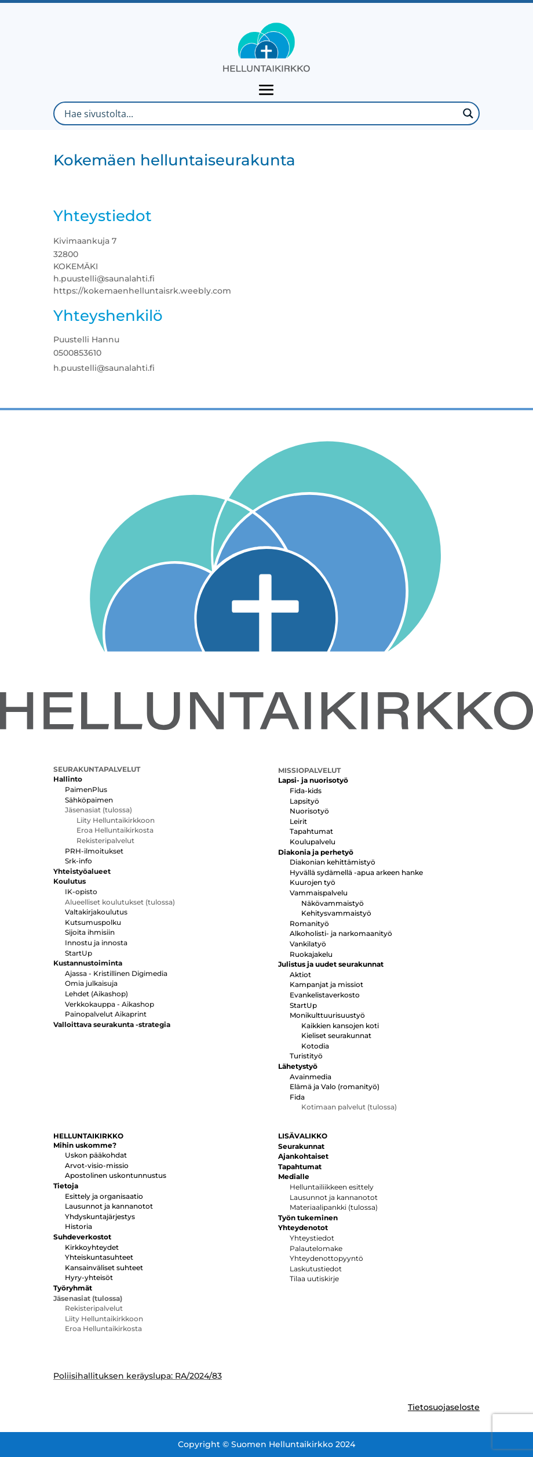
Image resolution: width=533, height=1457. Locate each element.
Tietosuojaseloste (444, 1407)
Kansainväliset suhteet (104, 1267)
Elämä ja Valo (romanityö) (334, 1086)
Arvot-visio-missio (97, 1165)
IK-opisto (81, 891)
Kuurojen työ (312, 882)
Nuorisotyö (309, 811)
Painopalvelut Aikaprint (106, 1014)
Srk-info (78, 860)
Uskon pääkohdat (96, 1155)
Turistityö (306, 1055)
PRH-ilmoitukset (94, 851)
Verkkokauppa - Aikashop (109, 1004)
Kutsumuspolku (93, 922)
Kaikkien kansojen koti (340, 1025)
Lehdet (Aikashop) (96, 993)
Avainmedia (310, 1076)
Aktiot (300, 974)
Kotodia (315, 1046)
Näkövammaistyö (332, 903)
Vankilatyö (308, 943)
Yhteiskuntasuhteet (99, 1257)
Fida (297, 1097)
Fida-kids (306, 790)
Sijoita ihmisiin (90, 932)
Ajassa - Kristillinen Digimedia (116, 973)
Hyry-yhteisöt (89, 1277)
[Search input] (259, 113)
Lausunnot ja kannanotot (109, 1206)
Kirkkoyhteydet (92, 1247)
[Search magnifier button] (468, 113)
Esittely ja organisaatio (104, 1196)
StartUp (78, 953)
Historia (78, 1226)
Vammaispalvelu (319, 892)
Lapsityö (304, 801)
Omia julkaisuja (91, 983)
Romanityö (309, 923)
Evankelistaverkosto (325, 994)
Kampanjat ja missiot (326, 984)
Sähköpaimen (89, 800)
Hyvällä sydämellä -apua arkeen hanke (356, 872)
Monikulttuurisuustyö (327, 1015)
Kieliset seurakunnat (336, 1035)
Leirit (298, 821)
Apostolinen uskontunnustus (115, 1175)
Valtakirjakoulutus (96, 912)
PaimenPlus (86, 789)
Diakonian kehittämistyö (332, 862)
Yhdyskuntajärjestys (100, 1216)
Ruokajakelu (311, 954)
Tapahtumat (311, 831)
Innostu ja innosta (96, 942)
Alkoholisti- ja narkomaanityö (341, 933)
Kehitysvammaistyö (336, 913)
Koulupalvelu (312, 841)
